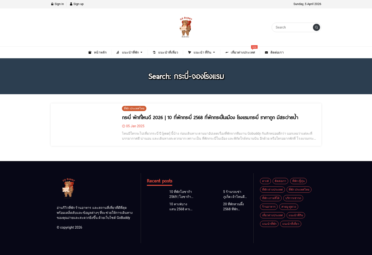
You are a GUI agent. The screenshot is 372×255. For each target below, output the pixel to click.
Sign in (57, 4)
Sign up (77, 4)
